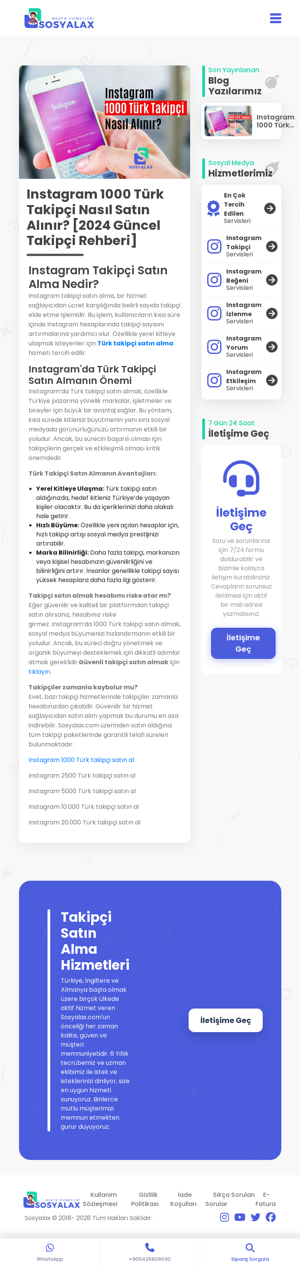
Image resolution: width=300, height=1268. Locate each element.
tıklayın (39, 671)
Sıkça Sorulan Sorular (230, 1199)
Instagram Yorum (244, 347)
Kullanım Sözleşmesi (100, 1199)
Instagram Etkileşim (244, 380)
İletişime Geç (243, 643)
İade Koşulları (183, 1199)
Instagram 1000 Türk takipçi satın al (81, 760)
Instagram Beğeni (244, 280)
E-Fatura (266, 1199)
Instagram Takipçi (244, 246)
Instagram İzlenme (244, 313)
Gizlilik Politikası (145, 1199)
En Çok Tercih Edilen (242, 208)
